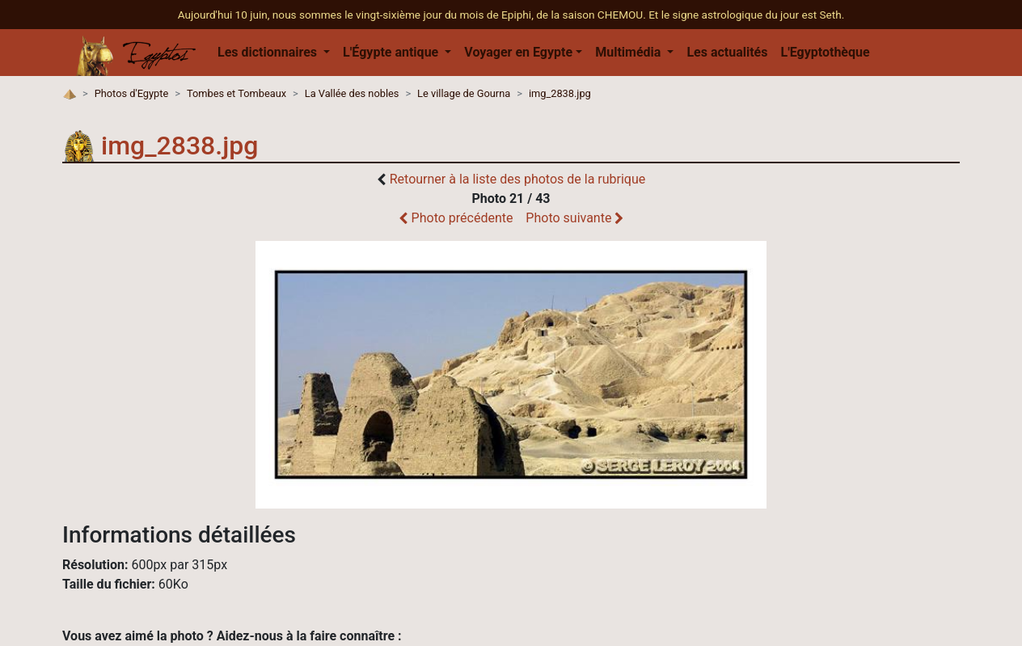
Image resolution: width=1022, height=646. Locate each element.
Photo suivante (574, 218)
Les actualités (726, 52)
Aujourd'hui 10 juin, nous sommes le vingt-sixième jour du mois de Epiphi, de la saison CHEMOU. (413, 14)
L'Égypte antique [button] (392, 52)
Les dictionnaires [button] (268, 52)
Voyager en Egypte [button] (518, 52)
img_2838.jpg (560, 93)
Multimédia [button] (629, 52)
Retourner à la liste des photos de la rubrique (518, 179)
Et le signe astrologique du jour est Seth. (746, 14)
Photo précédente (456, 218)
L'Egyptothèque (824, 52)
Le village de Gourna (463, 93)
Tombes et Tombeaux (236, 93)
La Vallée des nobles (352, 93)
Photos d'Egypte (132, 93)
